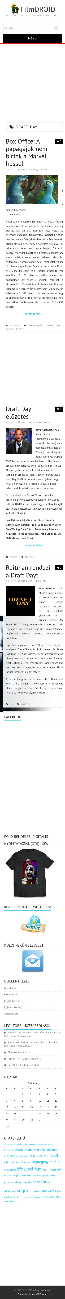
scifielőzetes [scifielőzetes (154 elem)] (10, 1191)
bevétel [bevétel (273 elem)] (19, 1150)
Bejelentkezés (11, 994)
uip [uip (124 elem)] (31, 1197)
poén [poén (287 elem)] (51, 1175)
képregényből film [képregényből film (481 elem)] (46, 1161)
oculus (14, 329)
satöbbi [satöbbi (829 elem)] (39, 1182)
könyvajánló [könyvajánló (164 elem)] (10, 1169)
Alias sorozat (24, 1052)
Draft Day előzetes (18, 412)
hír (11, 704)
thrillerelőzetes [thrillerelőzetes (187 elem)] (12, 1197)
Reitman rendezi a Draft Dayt (28, 571)
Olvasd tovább (34, 313)
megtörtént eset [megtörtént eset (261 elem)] (22, 1175)
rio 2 (21, 329)
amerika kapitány (36, 325)
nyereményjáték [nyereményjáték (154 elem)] (40, 1175)
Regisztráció (10, 988)
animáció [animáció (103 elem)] (32, 1145)
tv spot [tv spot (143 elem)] (26, 1197)
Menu (32, 38)
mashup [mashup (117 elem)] (7, 1175)
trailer (13, 557)
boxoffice (15, 325)
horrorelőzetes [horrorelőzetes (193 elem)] (38, 1156)
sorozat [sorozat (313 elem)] (36, 1191)
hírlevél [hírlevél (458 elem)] (52, 1155)
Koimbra (43, 169)
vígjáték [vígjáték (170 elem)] (38, 1197)
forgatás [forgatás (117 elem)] (19, 1156)
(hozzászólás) (13, 1007)
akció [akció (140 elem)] (9, 1144)
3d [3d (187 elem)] (5, 1144)
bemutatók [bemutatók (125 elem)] (9, 1150)
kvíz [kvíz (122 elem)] (30, 1162)
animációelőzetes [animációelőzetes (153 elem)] (45, 1144)
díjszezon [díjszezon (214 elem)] (9, 1156)
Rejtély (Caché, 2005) (30, 1065)
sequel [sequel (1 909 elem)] (24, 1190)
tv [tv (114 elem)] (22, 1197)
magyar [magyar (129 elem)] (45, 1169)
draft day (30, 557)
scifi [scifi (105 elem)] (48, 1182)
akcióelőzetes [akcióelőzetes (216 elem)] (21, 1144)
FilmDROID (32, 9)
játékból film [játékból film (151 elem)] (21, 1162)
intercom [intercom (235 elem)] (9, 1162)
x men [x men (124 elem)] (7, 1201)
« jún (8, 1126)
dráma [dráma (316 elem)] (32, 1150)
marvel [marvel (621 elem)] (55, 1169)
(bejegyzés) (11, 1001)
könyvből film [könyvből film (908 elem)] (29, 1169)
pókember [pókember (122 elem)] (9, 1182)
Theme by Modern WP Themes (32, 1294)
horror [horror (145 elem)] (26, 1156)
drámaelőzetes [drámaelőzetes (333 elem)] (47, 1150)
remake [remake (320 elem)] (27, 1182)
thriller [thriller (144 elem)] (58, 1191)
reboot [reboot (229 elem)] (18, 1182)
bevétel (49, 325)
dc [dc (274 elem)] (26, 1150)
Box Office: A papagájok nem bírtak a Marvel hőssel (26, 152)
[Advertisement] (32, 78)
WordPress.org (11, 1013)
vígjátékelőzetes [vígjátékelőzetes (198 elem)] (51, 1197)
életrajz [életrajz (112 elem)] (13, 1201)
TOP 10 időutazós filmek (29, 1058)
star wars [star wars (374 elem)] (47, 1191)
